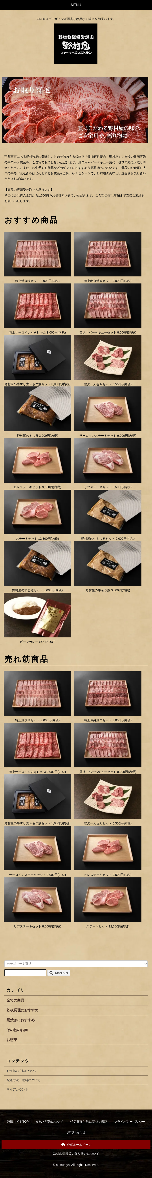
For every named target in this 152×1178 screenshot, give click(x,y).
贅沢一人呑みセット (98, 384)
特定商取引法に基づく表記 (88, 1121)
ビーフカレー (29, 642)
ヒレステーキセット (27, 487)
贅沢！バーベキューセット (97, 332)
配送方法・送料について (23, 1080)
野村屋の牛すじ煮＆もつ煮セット (27, 384)
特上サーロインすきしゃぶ (27, 332)
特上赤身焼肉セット (98, 281)
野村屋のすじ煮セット (27, 590)
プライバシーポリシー (129, 1121)
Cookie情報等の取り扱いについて (76, 1153)
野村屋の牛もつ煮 (98, 590)
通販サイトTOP (18, 1121)
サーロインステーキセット (97, 435)
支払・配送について (49, 1121)
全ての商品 (15, 1000)
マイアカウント (17, 1089)
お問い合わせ (76, 1132)
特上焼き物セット (27, 281)
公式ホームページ (76, 1144)
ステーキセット (26, 538)
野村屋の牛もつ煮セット (98, 538)
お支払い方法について (22, 1071)
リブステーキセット (98, 487)
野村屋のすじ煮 (27, 435)
